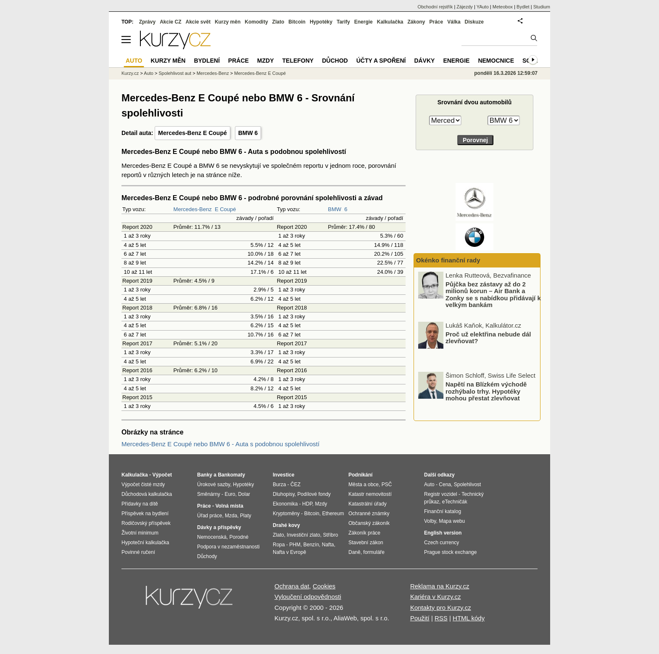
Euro (229, 494)
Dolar (244, 494)
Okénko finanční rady (448, 260)
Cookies (324, 586)
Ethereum (333, 513)
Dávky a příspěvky (219, 527)
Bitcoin (297, 22)
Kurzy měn (227, 22)
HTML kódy (469, 618)
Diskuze (474, 22)
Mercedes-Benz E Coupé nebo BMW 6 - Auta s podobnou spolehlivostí (220, 443)
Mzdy (265, 60)
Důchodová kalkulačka (146, 494)
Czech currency (441, 542)
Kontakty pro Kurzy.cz (440, 607)
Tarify (343, 22)
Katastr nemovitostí (370, 494)
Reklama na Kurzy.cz (439, 586)
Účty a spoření (381, 60)
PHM (295, 545)
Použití (420, 618)
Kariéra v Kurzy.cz (435, 596)
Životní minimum (139, 533)
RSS (441, 618)
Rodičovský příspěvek (146, 523)
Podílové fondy (313, 494)
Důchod (335, 60)
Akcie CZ (170, 22)
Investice (283, 475)
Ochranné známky (368, 513)
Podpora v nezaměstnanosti (228, 547)
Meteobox (503, 6)
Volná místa (229, 506)
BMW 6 (248, 133)
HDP (307, 504)
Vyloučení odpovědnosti (307, 596)
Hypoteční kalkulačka (145, 542)
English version (442, 533)
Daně (354, 552)
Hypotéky (321, 22)
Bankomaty (231, 475)
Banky (204, 475)
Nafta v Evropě (289, 552)
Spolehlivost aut (174, 73)
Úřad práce (209, 516)
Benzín (311, 545)
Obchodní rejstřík (435, 6)
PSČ (387, 484)
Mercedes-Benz (193, 209)
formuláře (374, 552)
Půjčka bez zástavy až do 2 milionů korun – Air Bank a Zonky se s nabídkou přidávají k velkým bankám (493, 295)
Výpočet (162, 475)
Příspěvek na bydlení (145, 513)
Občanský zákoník (369, 523)
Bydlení (206, 60)
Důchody (207, 556)
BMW (334, 209)
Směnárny (208, 494)
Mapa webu (452, 521)
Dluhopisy (284, 494)
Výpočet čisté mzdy (143, 484)
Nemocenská (212, 537)
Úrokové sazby (213, 484)
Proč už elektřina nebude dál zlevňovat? (488, 338)
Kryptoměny (286, 513)
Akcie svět (198, 22)
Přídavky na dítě (139, 504)
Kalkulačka (390, 22)
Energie (363, 22)
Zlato (278, 22)
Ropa (279, 545)
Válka (453, 22)
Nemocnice (496, 60)
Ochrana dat (291, 586)
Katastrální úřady (367, 504)
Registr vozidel (440, 494)
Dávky (424, 60)
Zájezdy (464, 6)
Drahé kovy (286, 525)
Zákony (416, 22)
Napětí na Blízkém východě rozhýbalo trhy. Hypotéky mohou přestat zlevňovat (486, 391)
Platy (245, 516)
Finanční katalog (442, 511)
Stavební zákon (365, 542)
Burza (279, 484)
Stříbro (330, 535)
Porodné (238, 537)
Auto (148, 73)
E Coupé (225, 209)
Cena (445, 484)
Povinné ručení (138, 552)
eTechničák (454, 502)
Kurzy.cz (130, 73)
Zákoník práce (364, 533)
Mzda (231, 516)
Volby (430, 521)
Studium (541, 6)
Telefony (298, 60)
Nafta (328, 545)
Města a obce (363, 484)
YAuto (483, 6)
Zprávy (147, 22)
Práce (436, 22)
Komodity (256, 22)
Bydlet (523, 6)
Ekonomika (285, 504)
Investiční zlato (303, 535)
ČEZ (295, 484)
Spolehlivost (467, 484)
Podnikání (360, 475)
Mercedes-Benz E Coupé (192, 133)
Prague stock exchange (450, 552)
